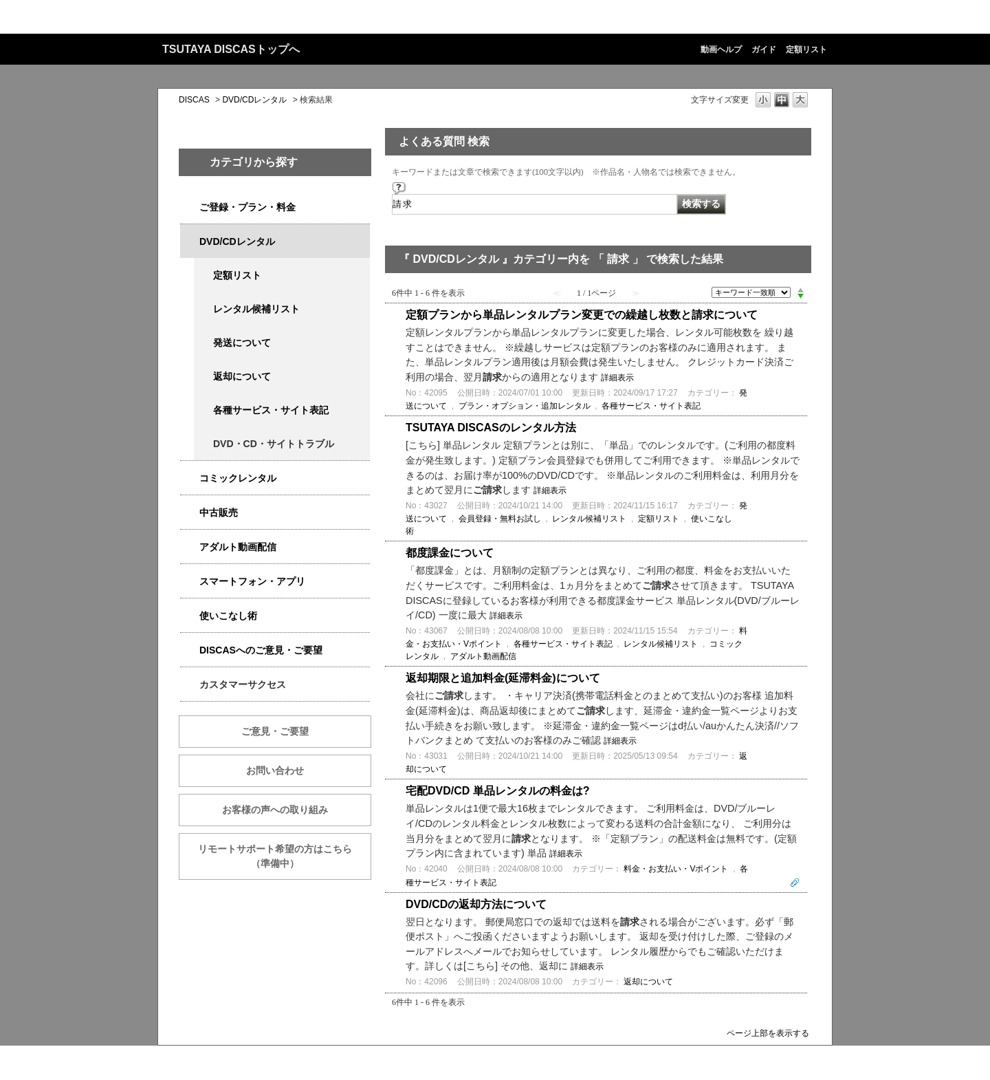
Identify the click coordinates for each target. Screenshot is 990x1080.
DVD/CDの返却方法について (476, 904)
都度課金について (450, 553)
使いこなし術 (228, 615)
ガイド (763, 49)
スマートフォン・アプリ (252, 581)
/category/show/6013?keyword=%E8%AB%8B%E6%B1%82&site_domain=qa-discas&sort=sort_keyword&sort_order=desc (190, 513)
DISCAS (194, 100)
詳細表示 (617, 378)
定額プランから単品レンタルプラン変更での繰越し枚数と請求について (582, 315)
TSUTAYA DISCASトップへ (231, 49)
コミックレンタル (237, 478)
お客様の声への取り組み (275, 809)
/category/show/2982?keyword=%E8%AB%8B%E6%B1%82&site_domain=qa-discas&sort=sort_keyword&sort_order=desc (190, 581)
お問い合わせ (275, 770)
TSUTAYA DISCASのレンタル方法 (491, 427)
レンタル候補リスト (256, 308)
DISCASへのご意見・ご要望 (260, 650)
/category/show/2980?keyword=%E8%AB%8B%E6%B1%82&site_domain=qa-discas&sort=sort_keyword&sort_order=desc (190, 242)
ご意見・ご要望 (275, 731)
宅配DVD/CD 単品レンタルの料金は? (498, 791)
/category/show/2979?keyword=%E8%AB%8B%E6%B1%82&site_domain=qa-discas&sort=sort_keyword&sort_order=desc (190, 207)
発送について (242, 342)
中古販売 (218, 512)
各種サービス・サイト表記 (271, 409)
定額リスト (806, 49)
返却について (242, 376)
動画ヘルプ (721, 49)
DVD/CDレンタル (254, 100)
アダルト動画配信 (237, 546)
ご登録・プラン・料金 (247, 207)
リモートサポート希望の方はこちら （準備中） (284, 856)
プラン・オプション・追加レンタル (525, 406)
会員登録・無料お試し (500, 518)
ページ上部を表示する (768, 1032)
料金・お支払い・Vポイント (676, 869)
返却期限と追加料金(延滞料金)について (503, 678)
